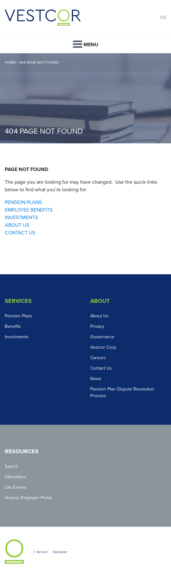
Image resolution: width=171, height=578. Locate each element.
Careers (98, 357)
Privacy (97, 326)
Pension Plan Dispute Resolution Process (122, 392)
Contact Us (101, 368)
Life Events (15, 487)
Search (11, 466)
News (95, 378)
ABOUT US (17, 225)
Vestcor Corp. (103, 347)
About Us (99, 316)
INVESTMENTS (21, 217)
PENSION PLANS (23, 202)
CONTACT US (20, 233)
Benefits (13, 326)
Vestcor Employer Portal (28, 497)
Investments (16, 337)
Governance (102, 337)
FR (163, 18)
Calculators (15, 477)
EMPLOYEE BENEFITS (29, 210)
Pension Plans (18, 316)
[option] (85, 98)
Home (10, 62)
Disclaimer (60, 552)
